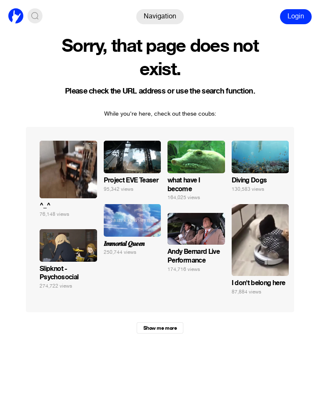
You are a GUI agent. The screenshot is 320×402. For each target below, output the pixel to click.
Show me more (160, 328)
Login (296, 16)
